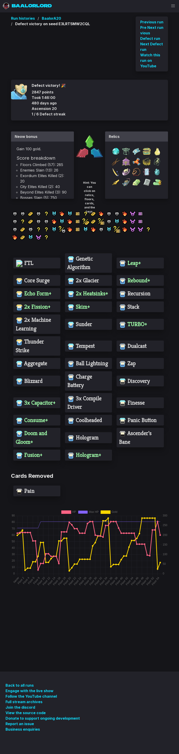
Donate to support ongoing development (43, 718)
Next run (155, 27)
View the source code (26, 712)
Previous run (151, 22)
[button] (173, 6)
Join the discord (20, 707)
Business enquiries (23, 729)
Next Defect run (151, 47)
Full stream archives (24, 701)
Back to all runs (20, 685)
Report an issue (20, 723)
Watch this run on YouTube (150, 60)
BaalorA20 (51, 18)
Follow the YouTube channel (31, 696)
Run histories (23, 18)
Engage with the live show (29, 690)
